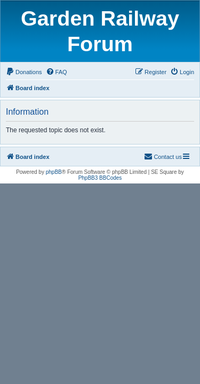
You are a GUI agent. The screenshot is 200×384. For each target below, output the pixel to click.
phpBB (54, 172)
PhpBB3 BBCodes (100, 178)
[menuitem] (24, 72)
